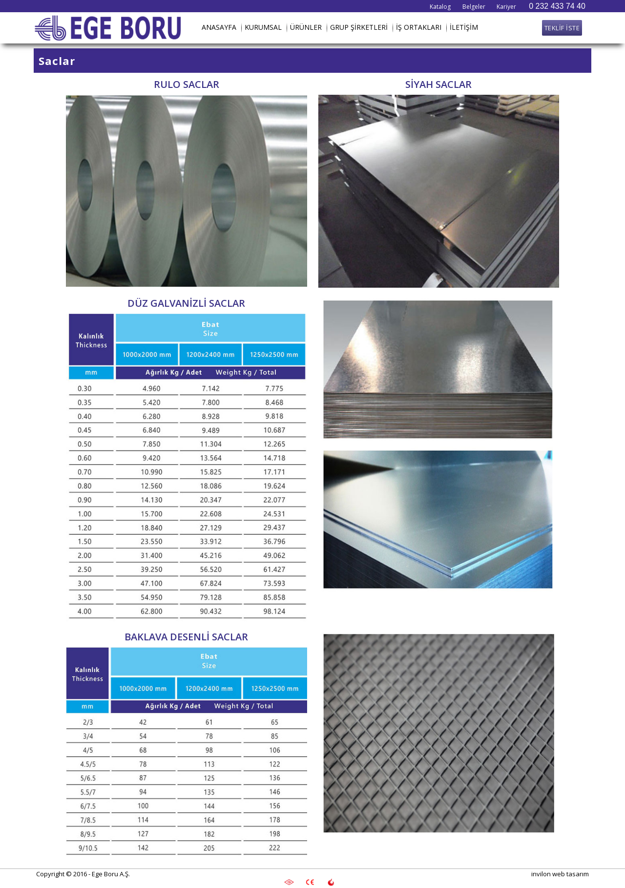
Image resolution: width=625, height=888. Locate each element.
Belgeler (473, 6)
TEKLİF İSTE (562, 27)
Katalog (440, 6)
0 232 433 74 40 (557, 6)
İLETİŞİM (464, 27)
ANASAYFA (219, 27)
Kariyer (506, 6)
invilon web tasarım (560, 873)
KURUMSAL (263, 27)
